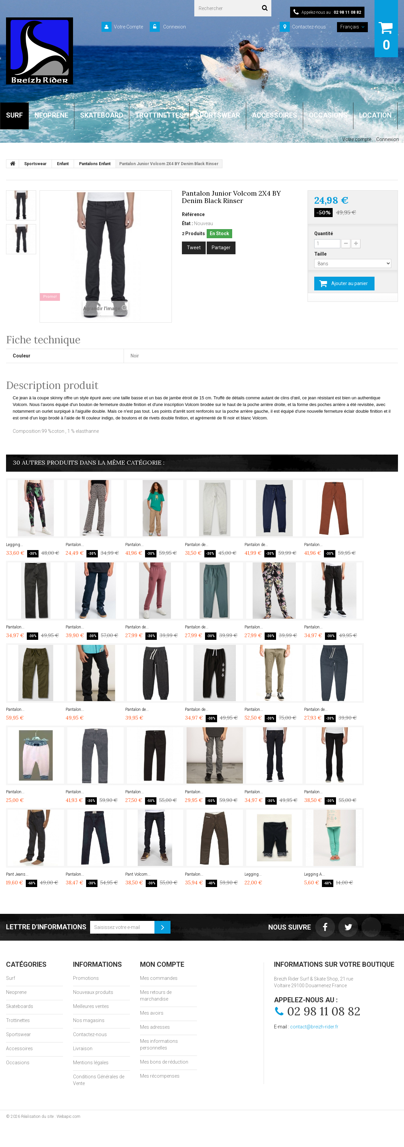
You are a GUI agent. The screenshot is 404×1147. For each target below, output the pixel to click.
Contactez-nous (309, 26)
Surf (10, 978)
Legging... (14, 544)
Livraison (82, 1048)
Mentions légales (91, 1062)
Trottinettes (18, 1020)
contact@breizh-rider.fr (314, 1026)
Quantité (323, 233)
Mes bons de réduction (164, 1062)
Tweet (194, 247)
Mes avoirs (151, 1013)
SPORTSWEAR (217, 115)
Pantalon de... (196, 544)
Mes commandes (159, 978)
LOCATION (375, 115)
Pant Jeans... (17, 874)
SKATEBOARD (101, 115)
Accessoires (19, 1048)
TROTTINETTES (159, 115)
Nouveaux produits (93, 992)
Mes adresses (155, 1027)
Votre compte (356, 139)
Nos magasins (89, 1020)
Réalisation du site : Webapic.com (50, 1116)
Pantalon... (75, 544)
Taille (321, 254)
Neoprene (16, 992)
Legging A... (314, 874)
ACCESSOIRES (274, 115)
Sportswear (18, 1034)
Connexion (174, 26)
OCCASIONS (328, 115)
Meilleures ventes (91, 1006)
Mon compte (162, 964)
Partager (221, 247)
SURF (14, 115)
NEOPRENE (51, 115)
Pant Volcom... (137, 874)
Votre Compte (128, 26)
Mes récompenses (160, 1076)
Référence (193, 214)
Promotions (86, 978)
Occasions (17, 1062)
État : (187, 223)
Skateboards (19, 1006)
